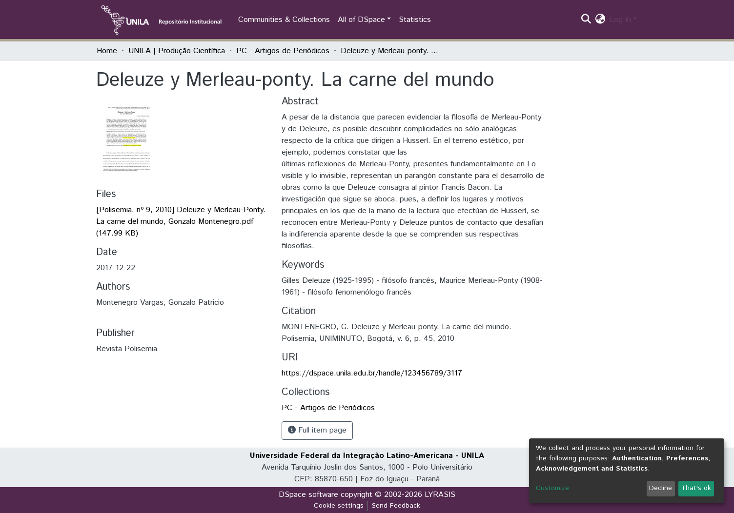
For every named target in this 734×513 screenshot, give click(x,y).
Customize (552, 488)
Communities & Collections (284, 19)
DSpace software (308, 494)
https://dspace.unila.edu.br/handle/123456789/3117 (372, 373)
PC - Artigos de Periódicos (282, 51)
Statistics (415, 19)
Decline (660, 488)
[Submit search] (586, 20)
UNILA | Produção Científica (176, 51)
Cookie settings (339, 506)
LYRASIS (440, 494)
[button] (600, 20)
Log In (620, 19)
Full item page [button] (317, 430)
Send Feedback (396, 506)
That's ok (696, 488)
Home (107, 51)
